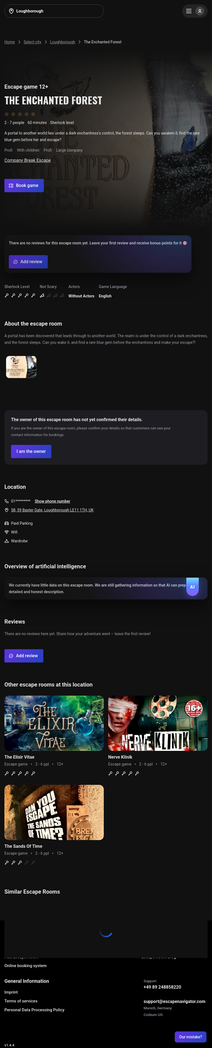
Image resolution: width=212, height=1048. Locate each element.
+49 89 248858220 (162, 987)
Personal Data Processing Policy (34, 1009)
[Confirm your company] (31, 451)
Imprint (11, 992)
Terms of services (21, 1001)
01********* (20, 501)
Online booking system (25, 965)
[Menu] (195, 11)
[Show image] (21, 367)
